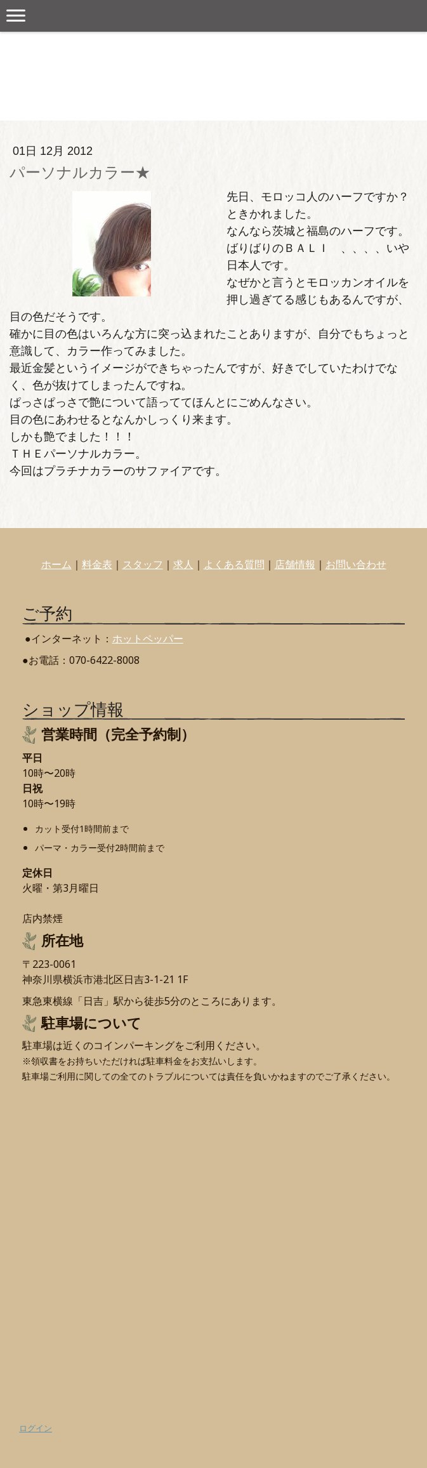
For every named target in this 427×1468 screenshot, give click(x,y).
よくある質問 (234, 564)
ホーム (56, 564)
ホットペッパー (147, 638)
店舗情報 (295, 564)
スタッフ (142, 564)
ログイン (35, 1428)
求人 (183, 564)
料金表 (97, 564)
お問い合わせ (355, 564)
